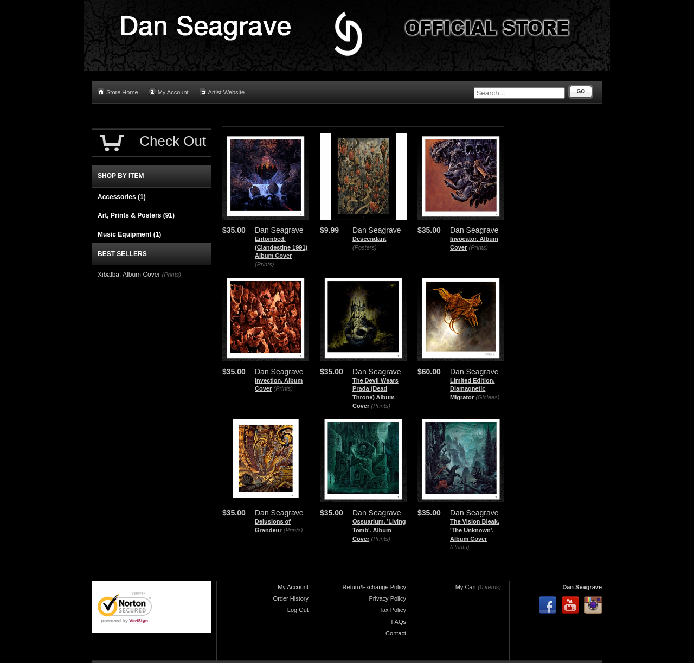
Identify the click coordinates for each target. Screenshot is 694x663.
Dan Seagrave (582, 587)
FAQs (398, 622)
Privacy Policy (387, 598)
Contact (395, 633)
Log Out (298, 610)
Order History (291, 598)
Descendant (369, 238)
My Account (169, 91)
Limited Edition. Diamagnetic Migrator (472, 388)
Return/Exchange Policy (374, 587)
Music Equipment (129, 234)
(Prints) (264, 264)
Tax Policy (392, 610)
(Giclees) (487, 397)
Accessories (122, 197)
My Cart (466, 587)
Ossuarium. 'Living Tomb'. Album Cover (379, 529)
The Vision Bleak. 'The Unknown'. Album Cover (474, 529)
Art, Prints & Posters (136, 215)
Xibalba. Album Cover (129, 274)
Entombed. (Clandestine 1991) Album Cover (281, 247)
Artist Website (222, 91)
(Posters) (364, 247)
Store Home (118, 91)
